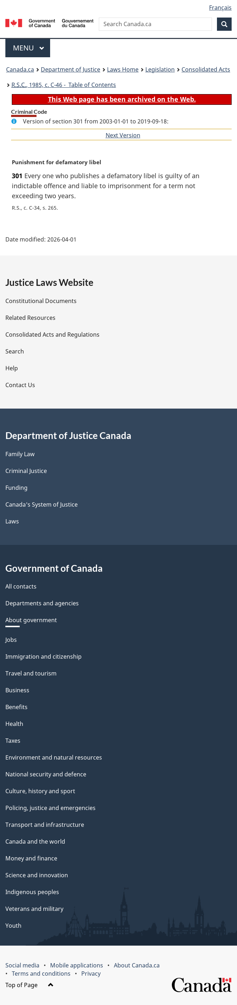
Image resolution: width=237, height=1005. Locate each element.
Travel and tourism (31, 673)
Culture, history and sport (40, 791)
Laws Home (123, 69)
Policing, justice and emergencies (50, 808)
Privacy (91, 973)
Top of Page (29, 985)
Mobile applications (76, 965)
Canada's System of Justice (41, 504)
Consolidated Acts (206, 69)
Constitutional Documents (41, 301)
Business (17, 690)
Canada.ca (20, 69)
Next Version (123, 135)
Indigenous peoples (32, 892)
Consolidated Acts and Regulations (52, 334)
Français (220, 7)
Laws (12, 521)
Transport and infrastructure (44, 825)
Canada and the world (35, 841)
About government (31, 620)
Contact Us (20, 385)
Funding (16, 488)
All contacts (21, 586)
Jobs (11, 640)
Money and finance (31, 858)
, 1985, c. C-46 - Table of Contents (63, 85)
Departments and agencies (42, 603)
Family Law (20, 454)
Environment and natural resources (53, 757)
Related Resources (30, 318)
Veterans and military (34, 909)
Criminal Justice (26, 471)
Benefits (16, 707)
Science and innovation (36, 875)
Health (14, 724)
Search (14, 351)
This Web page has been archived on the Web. (122, 99)
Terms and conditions (41, 973)
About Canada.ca (137, 965)
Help (11, 368)
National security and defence (45, 774)
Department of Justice (70, 69)
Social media (22, 965)
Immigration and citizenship (43, 656)
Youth (13, 926)
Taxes (12, 741)
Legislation (160, 69)
